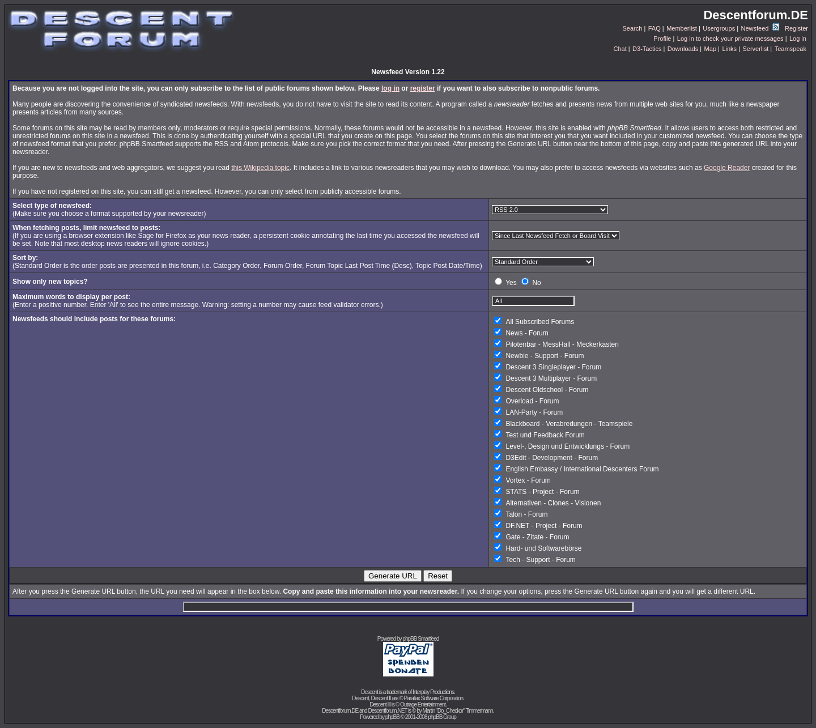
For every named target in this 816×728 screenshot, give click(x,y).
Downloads (683, 48)
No (536, 283)
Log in (797, 38)
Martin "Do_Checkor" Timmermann (458, 711)
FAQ (654, 28)
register (422, 88)
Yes (511, 283)
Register (796, 28)
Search (633, 28)
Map (710, 48)
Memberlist (681, 28)
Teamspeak (790, 48)
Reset (438, 576)
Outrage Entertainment (422, 704)
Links (729, 48)
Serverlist (755, 48)
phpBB (392, 717)
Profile (662, 38)
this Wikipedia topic (260, 168)
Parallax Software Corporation (433, 698)
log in (390, 88)
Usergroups (719, 28)
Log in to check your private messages (730, 38)
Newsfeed (760, 28)
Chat (619, 48)
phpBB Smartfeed (420, 639)
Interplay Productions (433, 692)
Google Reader (727, 168)
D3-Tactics (646, 48)
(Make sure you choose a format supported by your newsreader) (109, 210)
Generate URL (392, 576)
